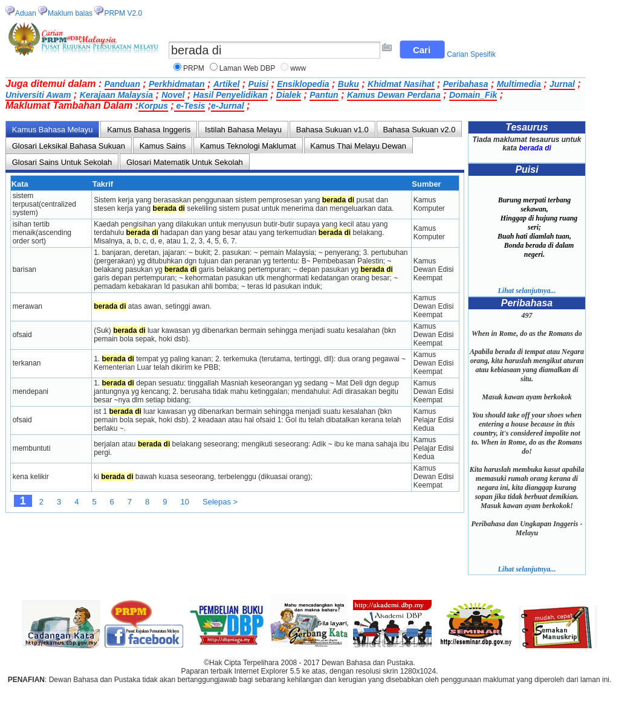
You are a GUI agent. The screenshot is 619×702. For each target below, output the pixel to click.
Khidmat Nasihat (401, 84)
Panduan (122, 84)
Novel (172, 95)
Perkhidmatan (177, 84)
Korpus (153, 106)
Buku (348, 84)
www (298, 68)
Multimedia (519, 84)
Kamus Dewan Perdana (394, 95)
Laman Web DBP (247, 68)
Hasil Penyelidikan (230, 95)
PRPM (193, 68)
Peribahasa (465, 84)
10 (185, 501)
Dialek (288, 95)
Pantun (324, 95)
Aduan (25, 13)
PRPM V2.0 (123, 13)
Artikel (226, 84)
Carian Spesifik (471, 54)
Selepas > (220, 501)
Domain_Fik (473, 95)
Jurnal (562, 84)
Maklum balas (70, 13)
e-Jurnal (227, 106)
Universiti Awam (38, 95)
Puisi (258, 84)
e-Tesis (190, 106)
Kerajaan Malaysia (116, 95)
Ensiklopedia (303, 84)
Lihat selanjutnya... (526, 290)
